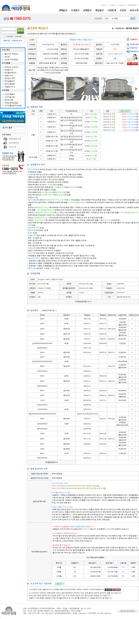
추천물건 (75, 10)
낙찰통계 (112, 10)
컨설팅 (123, 10)
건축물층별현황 (83, 302)
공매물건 (87, 10)
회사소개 (134, 10)
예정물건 (99, 10)
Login (113, 5)
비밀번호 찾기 (17, 41)
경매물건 (63, 10)
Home (105, 5)
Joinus (122, 5)
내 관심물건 (132, 5)
